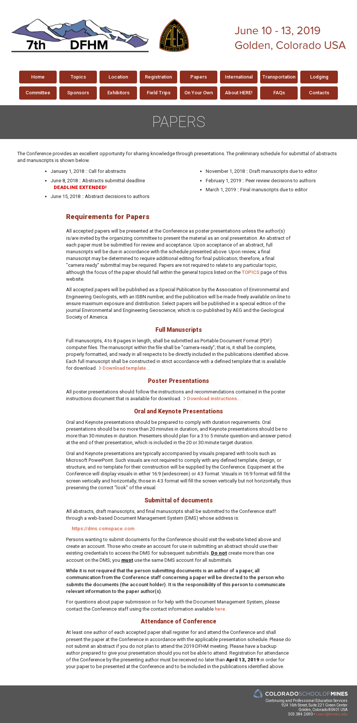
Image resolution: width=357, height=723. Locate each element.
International (239, 77)
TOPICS (250, 272)
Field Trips (158, 92)
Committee (38, 92)
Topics (78, 77)
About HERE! (239, 92)
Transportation (278, 77)
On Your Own (198, 92)
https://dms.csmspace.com (103, 528)
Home (38, 77)
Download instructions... (214, 398)
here (220, 609)
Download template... (126, 368)
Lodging (319, 77)
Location (118, 77)
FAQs (279, 92)
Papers (198, 77)
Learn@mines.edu (332, 714)
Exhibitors (118, 92)
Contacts (319, 92)
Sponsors (78, 92)
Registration (158, 77)
